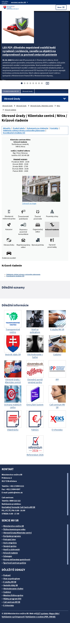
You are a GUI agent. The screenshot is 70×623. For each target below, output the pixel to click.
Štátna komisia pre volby (14, 529)
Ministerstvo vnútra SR (13, 526)
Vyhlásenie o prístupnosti (13, 616)
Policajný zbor (9, 539)
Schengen (7, 556)
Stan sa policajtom (11, 578)
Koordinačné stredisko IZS (14, 133)
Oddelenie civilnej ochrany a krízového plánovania (24, 130)
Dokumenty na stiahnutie (37, 128)
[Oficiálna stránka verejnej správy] (21, 2)
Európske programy (12, 536)
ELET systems (42, 613)
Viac (4, 80)
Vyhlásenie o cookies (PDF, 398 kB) (40, 616)
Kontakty (54, 128)
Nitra (58, 106)
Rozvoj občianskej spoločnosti (16, 559)
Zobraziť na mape (41, 190)
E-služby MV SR (9, 582)
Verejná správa (9, 546)
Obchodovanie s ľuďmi (13, 588)
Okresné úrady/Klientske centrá (17, 532)
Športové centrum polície (14, 563)
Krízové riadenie (10, 110)
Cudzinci (7, 592)
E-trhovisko (8, 605)
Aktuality (7, 128)
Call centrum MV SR (11, 602)
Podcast (7, 575)
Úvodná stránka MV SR (11, 91)
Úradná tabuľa (19, 128)
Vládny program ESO (12, 598)
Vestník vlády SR (10, 585)
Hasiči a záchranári (11, 549)
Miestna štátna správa (13, 595)
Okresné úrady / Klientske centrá (41, 106)
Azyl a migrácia (10, 543)
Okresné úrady (27, 91)
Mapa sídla (54, 613)
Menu (61, 7)
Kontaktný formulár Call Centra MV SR (18, 507)
